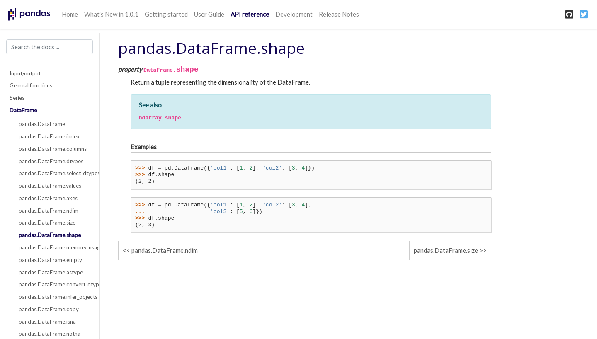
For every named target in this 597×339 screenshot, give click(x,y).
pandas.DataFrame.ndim (48, 210)
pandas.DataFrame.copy (49, 309)
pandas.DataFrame (42, 124)
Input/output (25, 73)
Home (70, 14)
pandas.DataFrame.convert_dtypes (54, 284)
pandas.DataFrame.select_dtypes (54, 173)
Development (294, 14)
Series (17, 97)
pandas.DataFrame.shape (50, 235)
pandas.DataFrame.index (49, 136)
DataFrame (23, 110)
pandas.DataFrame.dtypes (51, 161)
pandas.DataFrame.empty (50, 260)
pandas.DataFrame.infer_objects (54, 296)
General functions (31, 85)
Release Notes (339, 14)
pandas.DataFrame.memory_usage (54, 247)
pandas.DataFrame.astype (51, 272)
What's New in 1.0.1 (111, 14)
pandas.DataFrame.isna (47, 321)
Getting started (166, 14)
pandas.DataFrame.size (47, 222)
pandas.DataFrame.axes (48, 198)
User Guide (209, 14)
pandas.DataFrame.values (50, 185)
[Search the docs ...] (49, 46)
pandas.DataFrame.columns (53, 148)
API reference (250, 14)
